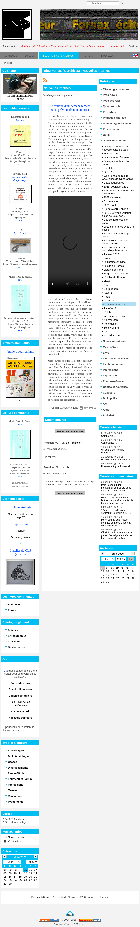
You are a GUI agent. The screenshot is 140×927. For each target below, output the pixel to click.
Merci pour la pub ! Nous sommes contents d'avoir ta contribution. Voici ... (116, 522)
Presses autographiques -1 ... (117, 466)
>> (130, 559)
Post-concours (110, 129)
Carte (107, 331)
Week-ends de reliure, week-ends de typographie (117, 177)
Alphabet (107, 415)
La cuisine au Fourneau (117, 157)
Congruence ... (109, 442)
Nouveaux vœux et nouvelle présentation (114, 249)
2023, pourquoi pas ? (116, 186)
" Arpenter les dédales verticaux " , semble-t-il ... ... (116, 511)
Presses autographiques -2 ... (117, 459)
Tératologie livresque (114, 89)
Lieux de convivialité (114, 358)
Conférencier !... (113, 201)
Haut (70, 914)
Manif (107, 281)
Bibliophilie (108, 398)
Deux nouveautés (114, 182)
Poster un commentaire (69, 431)
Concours (107, 392)
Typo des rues (110, 100)
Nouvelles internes (113, 140)
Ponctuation (111, 323)
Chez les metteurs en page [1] (20, 516)
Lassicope (109, 300)
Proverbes (108, 112)
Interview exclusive (115, 316)
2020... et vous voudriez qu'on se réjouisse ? (116, 214)
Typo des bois (110, 106)
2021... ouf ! (111, 205)
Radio (107, 296)
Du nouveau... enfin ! (116, 208)
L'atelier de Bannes (115, 277)
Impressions (109, 369)
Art (103, 403)
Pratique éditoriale (113, 117)
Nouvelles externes (113, 341)
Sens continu (111, 327)
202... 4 (108, 171)
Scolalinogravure (20, 537)
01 (102, 567)
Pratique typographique (116, 123)
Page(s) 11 (110, 308)
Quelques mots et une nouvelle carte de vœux (115, 148)
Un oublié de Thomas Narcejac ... (112, 451)
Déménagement (116, 304)
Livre (104, 352)
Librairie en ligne (113, 269)
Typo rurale (108, 94)
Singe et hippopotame (116, 273)
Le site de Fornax (114, 265)
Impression (108, 375)
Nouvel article (112, 335)
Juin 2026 (118, 553)
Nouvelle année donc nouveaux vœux (115, 242)
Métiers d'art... (112, 153)
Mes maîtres (109, 347)
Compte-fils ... (108, 436)
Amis (104, 409)
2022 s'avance (112, 197)
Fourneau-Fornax (112, 381)
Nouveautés (111, 319)
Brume (107, 258)
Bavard (108, 292)
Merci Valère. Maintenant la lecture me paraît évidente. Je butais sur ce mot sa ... (117, 500)
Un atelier (109, 168)
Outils (105, 134)
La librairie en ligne (115, 261)
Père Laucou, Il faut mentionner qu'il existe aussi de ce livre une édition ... (116, 488)
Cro (106, 285)
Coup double (111, 289)
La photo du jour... (113, 364)
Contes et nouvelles (114, 386)
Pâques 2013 (111, 254)
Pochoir (20, 530)
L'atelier (108, 312)
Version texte (15, 841)
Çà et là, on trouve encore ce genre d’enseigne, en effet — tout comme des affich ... (116, 535)
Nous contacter (16, 837)
